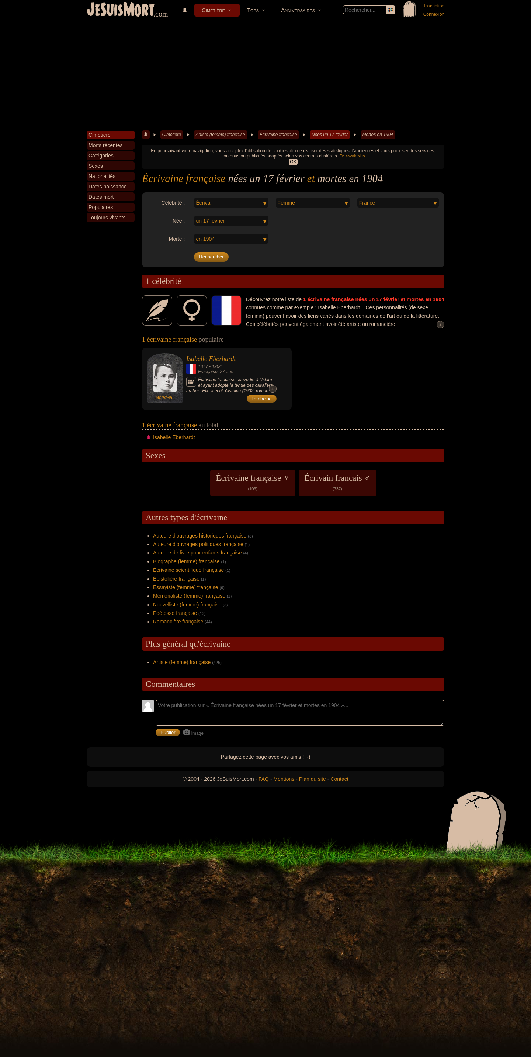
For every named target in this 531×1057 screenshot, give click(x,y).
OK (293, 161)
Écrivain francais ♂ (337, 482)
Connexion (433, 14)
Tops (253, 10)
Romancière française (178, 622)
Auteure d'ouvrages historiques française (199, 536)
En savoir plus (352, 156)
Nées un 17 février (330, 134)
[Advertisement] (265, 75)
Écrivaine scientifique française (188, 570)
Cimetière (213, 10)
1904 (217, 366)
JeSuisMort (121, 10)
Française (208, 371)
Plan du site (312, 779)
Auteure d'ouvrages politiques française (198, 544)
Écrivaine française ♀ (252, 482)
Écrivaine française (278, 134)
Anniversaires (298, 10)
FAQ (263, 779)
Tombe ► (261, 398)
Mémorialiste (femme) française (189, 596)
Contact (339, 779)
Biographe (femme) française (186, 561)
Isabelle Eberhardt (211, 358)
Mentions (283, 779)
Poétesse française (175, 613)
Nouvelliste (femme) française (187, 605)
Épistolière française (176, 579)
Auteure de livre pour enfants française (197, 553)
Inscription (434, 5)
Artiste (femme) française (220, 134)
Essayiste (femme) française (185, 587)
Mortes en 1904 (377, 134)
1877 (203, 366)
